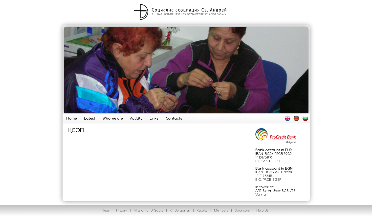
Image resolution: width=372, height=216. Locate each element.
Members (221, 210)
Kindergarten (180, 210)
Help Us (262, 210)
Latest (89, 118)
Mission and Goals (148, 210)
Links (154, 118)
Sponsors (242, 210)
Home (71, 118)
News (105, 210)
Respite (202, 210)
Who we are (113, 118)
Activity (136, 118)
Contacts (174, 118)
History (121, 210)
